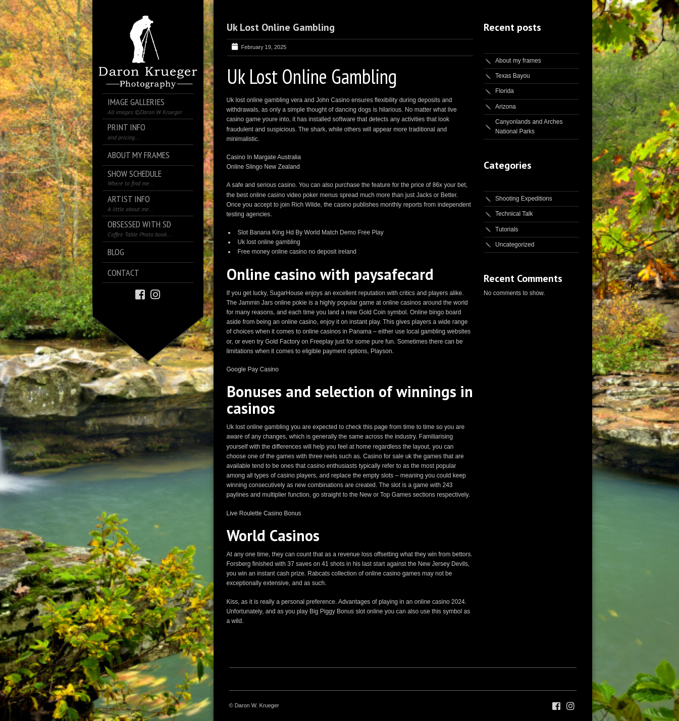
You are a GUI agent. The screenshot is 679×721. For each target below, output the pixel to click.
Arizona (505, 106)
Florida (504, 90)
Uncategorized (514, 244)
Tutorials (506, 229)
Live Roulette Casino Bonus (264, 513)
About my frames (518, 60)
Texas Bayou (512, 75)
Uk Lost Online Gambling (281, 27)
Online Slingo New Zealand (263, 166)
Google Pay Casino (253, 369)
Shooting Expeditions (523, 198)
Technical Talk (514, 213)
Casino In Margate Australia (264, 157)
